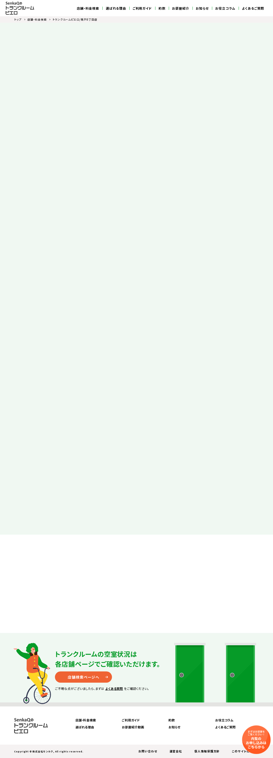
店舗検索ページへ (83, 677)
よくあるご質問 (253, 8)
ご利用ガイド (142, 8)
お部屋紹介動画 (133, 727)
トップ (18, 19)
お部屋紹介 (180, 8)
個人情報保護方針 (207, 751)
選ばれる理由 (116, 8)
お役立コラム (225, 8)
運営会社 (176, 751)
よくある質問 (114, 688)
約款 (162, 8)
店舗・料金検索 (88, 8)
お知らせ (202, 8)
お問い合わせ (147, 751)
